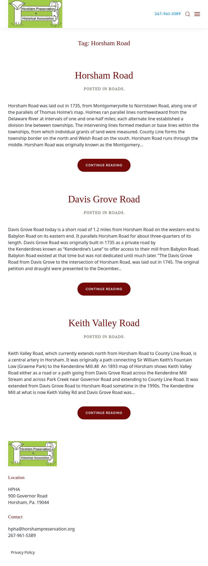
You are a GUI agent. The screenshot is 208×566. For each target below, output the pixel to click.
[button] (187, 14)
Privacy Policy (23, 552)
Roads (116, 89)
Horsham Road (104, 75)
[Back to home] (35, 14)
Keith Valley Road (104, 323)
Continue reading (104, 165)
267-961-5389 (168, 14)
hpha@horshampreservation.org (41, 529)
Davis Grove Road (104, 199)
